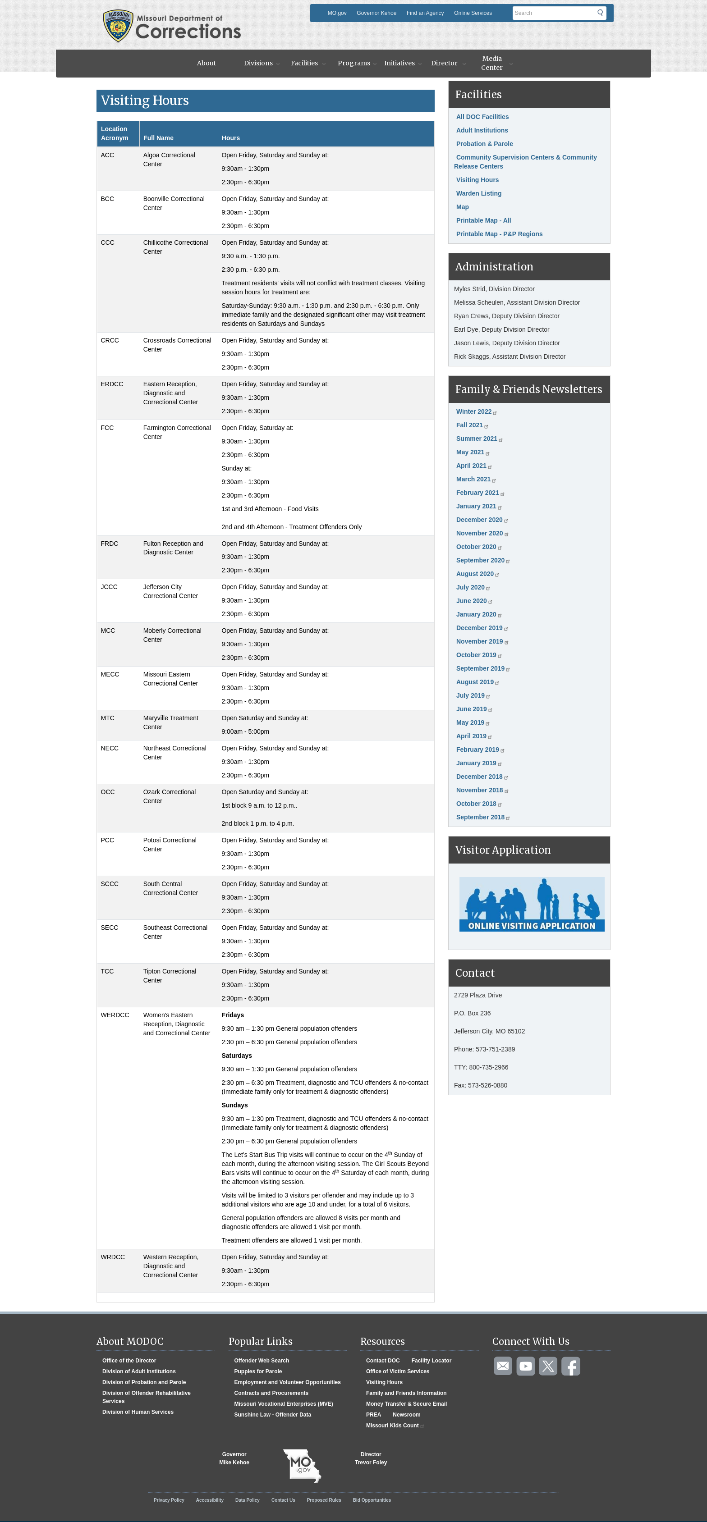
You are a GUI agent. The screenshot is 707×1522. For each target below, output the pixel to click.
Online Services (473, 13)
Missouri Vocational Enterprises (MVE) (283, 1404)
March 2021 (476, 479)
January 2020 (479, 614)
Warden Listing (479, 193)
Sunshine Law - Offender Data (273, 1415)
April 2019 (474, 736)
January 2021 (479, 506)
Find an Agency (425, 13)
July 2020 (473, 587)
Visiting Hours (477, 179)
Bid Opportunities (372, 1500)
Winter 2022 (477, 411)
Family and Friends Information (406, 1393)
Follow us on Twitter (549, 1366)
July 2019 (473, 695)
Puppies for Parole (258, 1371)
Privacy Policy (169, 1500)
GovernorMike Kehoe (234, 1458)
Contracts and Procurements (271, 1393)
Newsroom (406, 1415)
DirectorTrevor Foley (371, 1458)
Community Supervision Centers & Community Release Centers (525, 162)
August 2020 (478, 573)
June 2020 (474, 600)
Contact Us (283, 1500)
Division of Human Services (138, 1412)
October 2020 (479, 546)
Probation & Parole (484, 143)
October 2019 (479, 654)
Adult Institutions (482, 130)
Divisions (258, 63)
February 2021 (480, 492)
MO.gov (337, 13)
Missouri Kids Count (395, 1425)
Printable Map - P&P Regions (499, 234)
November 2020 (483, 533)
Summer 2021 (480, 438)
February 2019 (480, 749)
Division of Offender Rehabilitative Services (146, 1397)
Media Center (492, 63)
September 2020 (483, 560)
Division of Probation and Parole (144, 1382)
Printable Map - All (483, 220)
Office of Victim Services (398, 1371)
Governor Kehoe (376, 13)
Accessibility (210, 1500)
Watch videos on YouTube (526, 1366)
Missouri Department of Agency (174, 15)
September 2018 (483, 817)
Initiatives (399, 63)
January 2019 (479, 763)
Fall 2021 (472, 425)
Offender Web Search (261, 1360)
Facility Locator (432, 1360)
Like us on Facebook (571, 1366)
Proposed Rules (324, 1500)
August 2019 (478, 682)
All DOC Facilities (482, 116)
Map (462, 206)
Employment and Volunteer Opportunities (287, 1382)
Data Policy (247, 1500)
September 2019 (483, 668)
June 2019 (474, 709)
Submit (606, 15)
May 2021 (473, 452)
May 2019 (473, 722)
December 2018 (482, 776)
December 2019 (482, 627)
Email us (504, 1366)
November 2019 (483, 641)
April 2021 (474, 465)
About (206, 63)
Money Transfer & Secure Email (406, 1404)
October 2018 (479, 803)
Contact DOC (383, 1360)
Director (444, 63)
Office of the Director (129, 1360)
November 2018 (483, 790)
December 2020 (482, 519)
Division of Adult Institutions (139, 1371)
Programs (354, 63)
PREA (373, 1415)
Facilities (304, 63)
